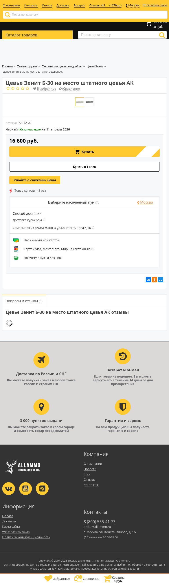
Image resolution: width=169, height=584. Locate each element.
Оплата (47, 5)
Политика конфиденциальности (26, 537)
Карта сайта (11, 526)
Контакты (31, 5)
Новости (90, 469)
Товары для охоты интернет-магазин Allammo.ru (99, 561)
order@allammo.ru (97, 527)
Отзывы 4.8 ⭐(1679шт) (105, 5)
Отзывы (90, 479)
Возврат (79, 5)
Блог (87, 474)
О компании (11, 5)
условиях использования (124, 569)
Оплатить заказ (155, 5)
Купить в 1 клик (84, 166)
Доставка (63, 5)
